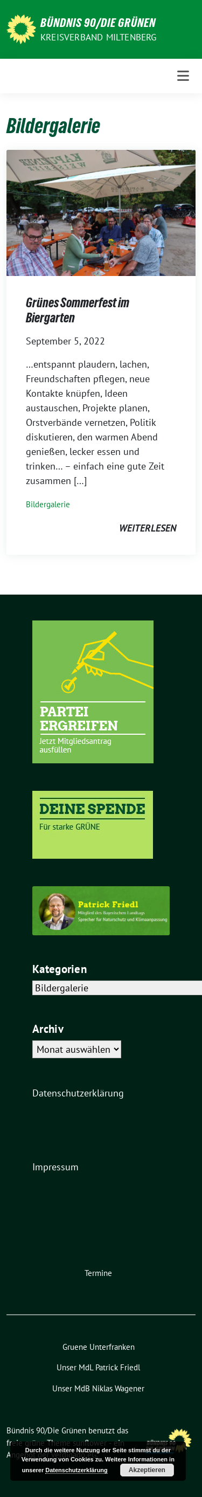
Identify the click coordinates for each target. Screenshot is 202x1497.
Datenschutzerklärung (78, 1093)
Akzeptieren (147, 1470)
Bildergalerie (48, 504)
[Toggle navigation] (183, 76)
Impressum (55, 1167)
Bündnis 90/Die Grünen (98, 23)
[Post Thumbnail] (101, 212)
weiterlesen (147, 528)
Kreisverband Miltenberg (98, 37)
